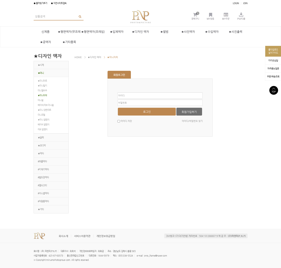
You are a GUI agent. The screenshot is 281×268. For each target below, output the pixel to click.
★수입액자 (212, 31)
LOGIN (236, 3)
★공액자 (45, 42)
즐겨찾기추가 (40, 3)
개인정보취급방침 (105, 236)
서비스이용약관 (82, 236)
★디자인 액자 (140, 31)
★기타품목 (69, 42)
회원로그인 (119, 74)
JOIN (245, 3)
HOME (78, 57)
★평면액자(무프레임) (69, 33)
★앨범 (164, 31)
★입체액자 (116, 31)
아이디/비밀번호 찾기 (192, 121)
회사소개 (63, 236)
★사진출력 (235, 31)
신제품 (45, 31)
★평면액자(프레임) (93, 31)
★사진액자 (188, 31)
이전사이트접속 (58, 3)
